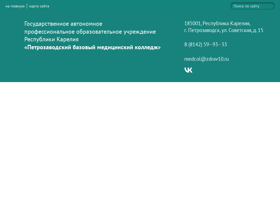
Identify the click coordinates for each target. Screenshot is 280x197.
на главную (15, 6)
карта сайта (39, 6)
